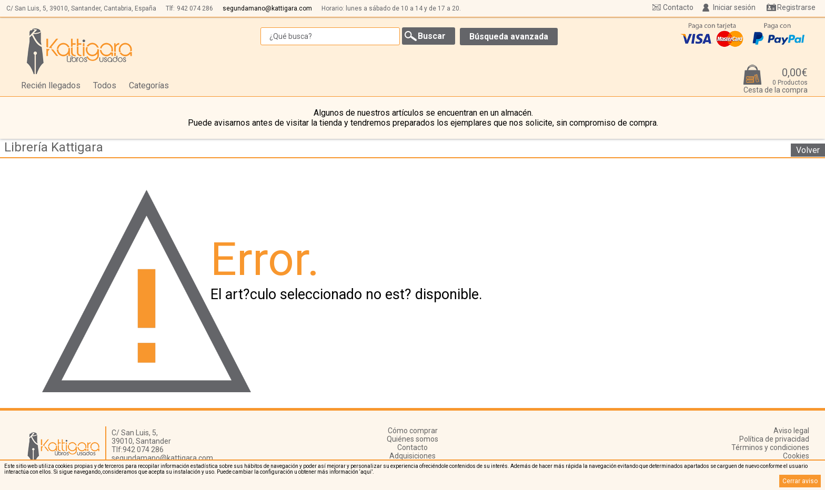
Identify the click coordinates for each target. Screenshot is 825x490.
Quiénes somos (412, 439)
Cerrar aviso (800, 481)
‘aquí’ (366, 472)
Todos (104, 85)
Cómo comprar (413, 430)
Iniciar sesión (734, 7)
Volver (808, 150)
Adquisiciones (412, 456)
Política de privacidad (774, 439)
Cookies (796, 456)
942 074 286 (195, 8)
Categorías (149, 85)
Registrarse (796, 7)
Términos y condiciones (770, 447)
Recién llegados (51, 85)
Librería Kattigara (53, 147)
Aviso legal (791, 430)
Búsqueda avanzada (508, 37)
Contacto (678, 7)
